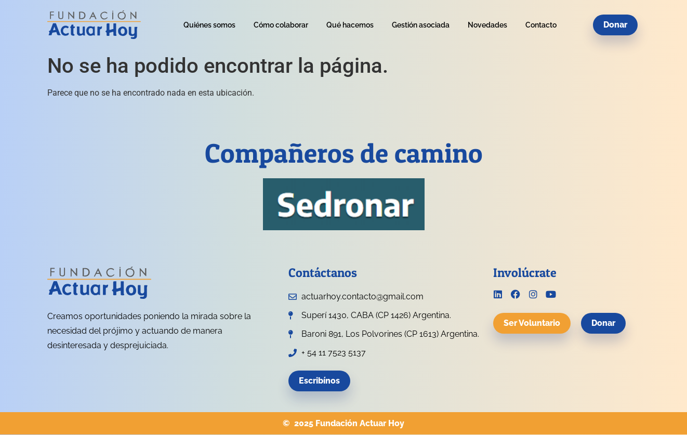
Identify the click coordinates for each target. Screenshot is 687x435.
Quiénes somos (209, 25)
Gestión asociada (421, 25)
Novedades (487, 25)
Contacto (541, 25)
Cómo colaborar (281, 25)
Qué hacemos (350, 25)
